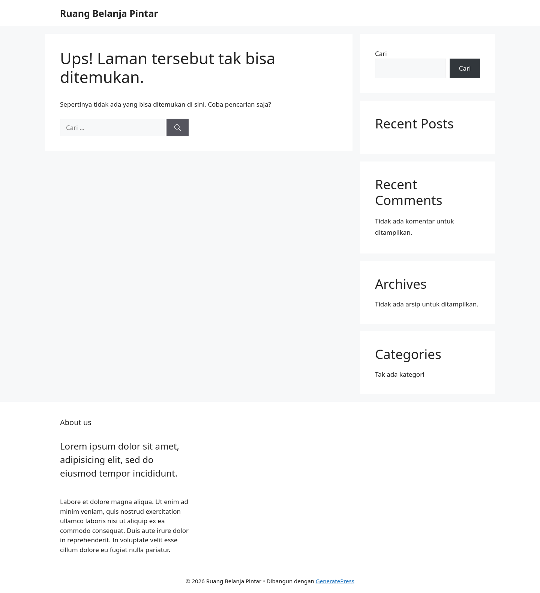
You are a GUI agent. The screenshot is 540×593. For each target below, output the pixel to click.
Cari (381, 53)
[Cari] (177, 128)
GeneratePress (335, 581)
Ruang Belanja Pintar (109, 13)
